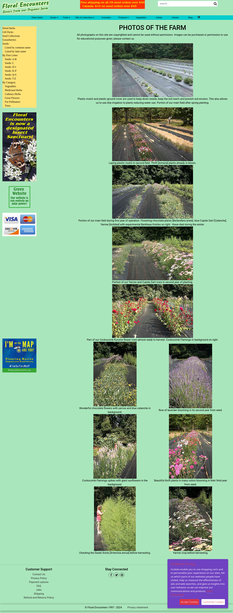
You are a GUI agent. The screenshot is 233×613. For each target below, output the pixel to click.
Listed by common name (18, 47)
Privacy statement (137, 607)
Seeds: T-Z (10, 78)
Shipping (39, 593)
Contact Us (39, 574)
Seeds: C (9, 63)
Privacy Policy (39, 578)
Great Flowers (12, 98)
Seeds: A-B (11, 59)
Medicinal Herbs (13, 90)
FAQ (39, 585)
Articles (175, 17)
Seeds (54, 17)
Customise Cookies (213, 601)
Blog (190, 17)
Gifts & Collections (84, 17)
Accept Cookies (189, 601)
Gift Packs (7, 32)
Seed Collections (11, 36)
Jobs (39, 589)
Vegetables (141, 17)
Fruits (66, 17)
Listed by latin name (15, 51)
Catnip (159, 17)
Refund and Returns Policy (39, 597)
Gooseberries (9, 39)
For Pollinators (12, 101)
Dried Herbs (37, 17)
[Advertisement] (19, 285)
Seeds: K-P (11, 70)
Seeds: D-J (10, 67)
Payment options (39, 582)
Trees (8, 105)
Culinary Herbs (13, 94)
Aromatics (106, 17)
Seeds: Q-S (11, 74)
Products (123, 17)
